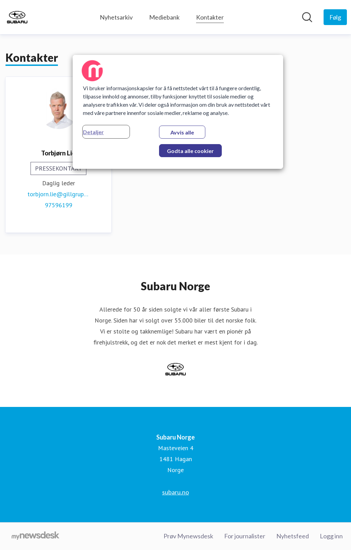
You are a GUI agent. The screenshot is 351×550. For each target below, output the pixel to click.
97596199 (58, 205)
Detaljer (93, 132)
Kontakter (210, 16)
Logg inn (331, 536)
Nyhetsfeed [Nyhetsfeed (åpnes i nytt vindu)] (292, 536)
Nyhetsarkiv (116, 17)
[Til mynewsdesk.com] (35, 536)
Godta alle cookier (190, 151)
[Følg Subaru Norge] (335, 17)
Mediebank (164, 17)
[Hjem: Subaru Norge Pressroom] (17, 17)
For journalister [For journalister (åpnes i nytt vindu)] (244, 536)
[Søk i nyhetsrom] (307, 17)
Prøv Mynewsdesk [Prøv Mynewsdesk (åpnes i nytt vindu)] (188, 536)
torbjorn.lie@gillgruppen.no (58, 194)
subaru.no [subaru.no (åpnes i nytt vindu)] (175, 492)
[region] (178, 112)
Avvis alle (182, 132)
